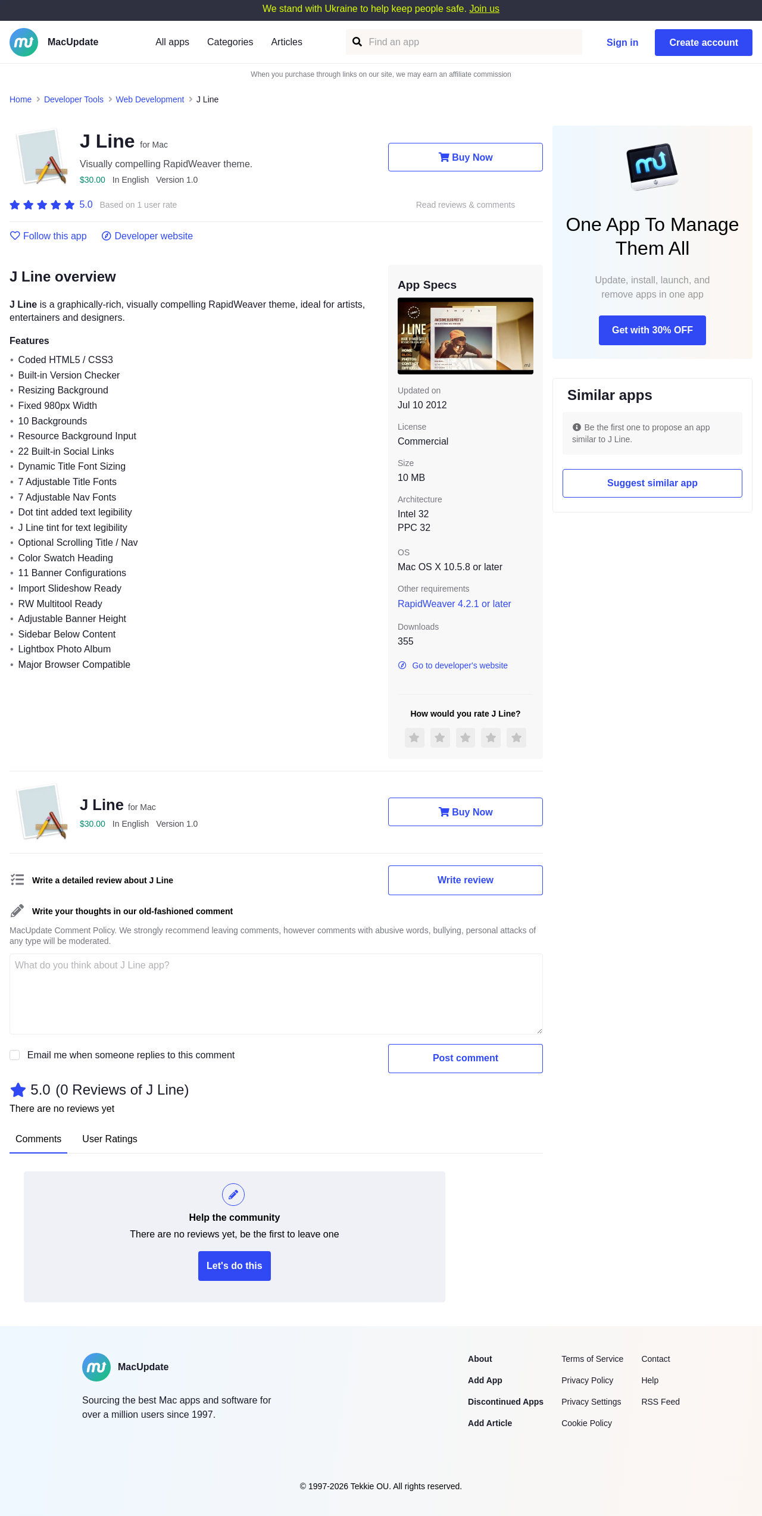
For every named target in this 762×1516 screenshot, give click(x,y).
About (480, 1359)
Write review (466, 880)
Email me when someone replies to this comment (131, 1055)
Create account (703, 42)
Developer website (147, 236)
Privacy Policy (587, 1380)
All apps (172, 42)
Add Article (490, 1423)
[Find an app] (356, 42)
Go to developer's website (453, 665)
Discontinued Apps (506, 1401)
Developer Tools (74, 99)
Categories (230, 42)
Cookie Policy (586, 1423)
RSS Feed (660, 1401)
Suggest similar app (652, 483)
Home (21, 99)
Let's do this (235, 1265)
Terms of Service (592, 1359)
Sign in (622, 42)
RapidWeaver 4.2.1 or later (454, 604)
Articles (286, 42)
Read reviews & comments (466, 205)
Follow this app (48, 236)
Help (649, 1380)
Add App (485, 1380)
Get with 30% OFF (652, 330)
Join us (484, 8)
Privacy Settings (591, 1401)
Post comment (465, 1058)
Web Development (150, 99)
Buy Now (465, 157)
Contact (655, 1359)
